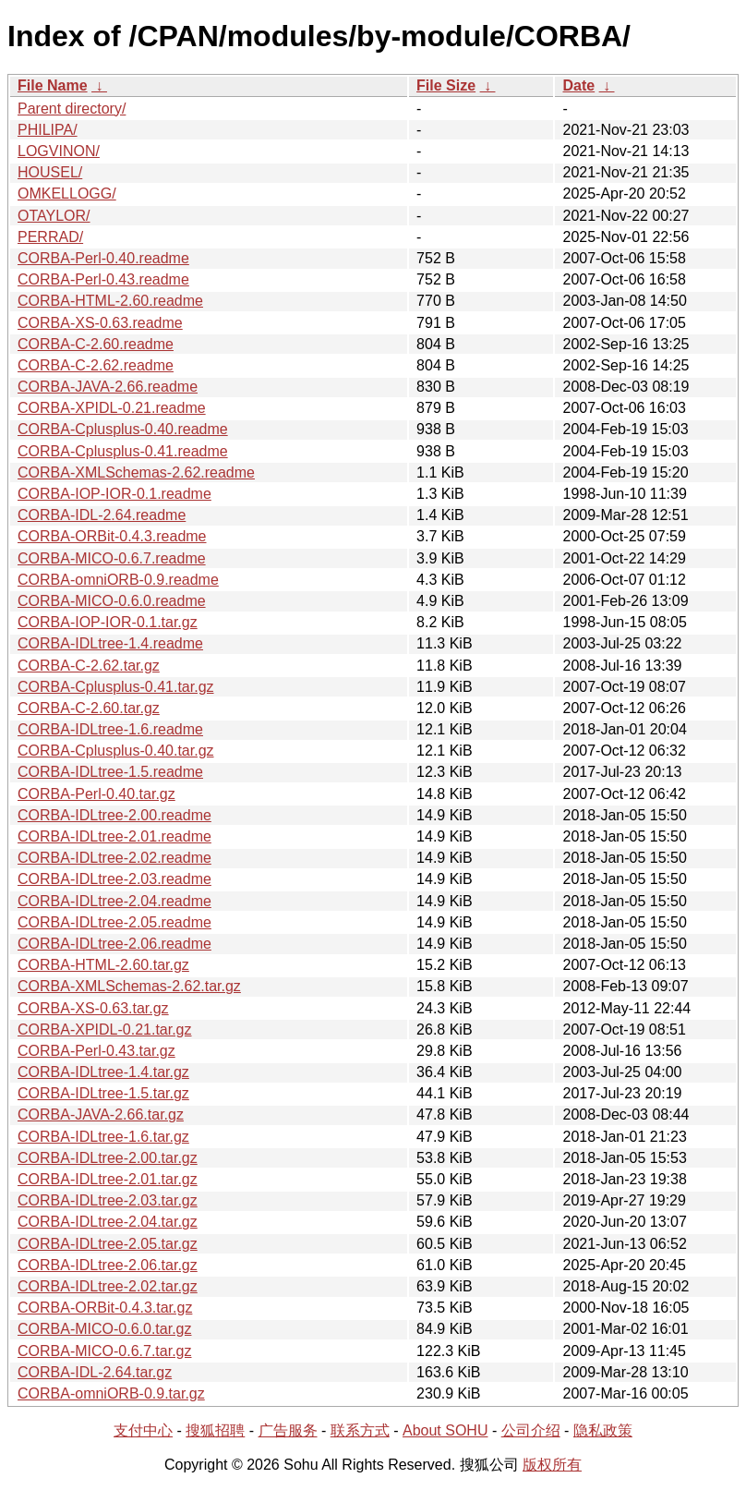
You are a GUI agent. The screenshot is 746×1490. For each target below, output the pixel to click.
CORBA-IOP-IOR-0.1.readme (114, 494)
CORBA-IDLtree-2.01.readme (114, 836)
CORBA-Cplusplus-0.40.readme (123, 429)
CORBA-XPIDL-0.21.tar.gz (105, 1029)
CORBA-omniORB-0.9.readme (118, 580)
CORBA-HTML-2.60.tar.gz (103, 965)
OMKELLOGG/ (67, 193)
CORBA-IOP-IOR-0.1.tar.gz (108, 622)
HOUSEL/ (50, 172)
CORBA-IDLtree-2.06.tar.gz (108, 1265)
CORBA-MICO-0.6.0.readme (112, 601)
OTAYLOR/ (54, 216)
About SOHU (445, 1430)
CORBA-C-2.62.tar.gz (89, 665)
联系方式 (360, 1430)
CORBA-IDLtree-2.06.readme (114, 943)
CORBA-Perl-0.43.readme (103, 279)
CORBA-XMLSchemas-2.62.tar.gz (129, 986)
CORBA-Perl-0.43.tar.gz (96, 1051)
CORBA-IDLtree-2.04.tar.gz (108, 1222)
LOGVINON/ (59, 151)
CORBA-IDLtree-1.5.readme (110, 772)
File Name (53, 85)
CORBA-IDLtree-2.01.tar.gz (108, 1179)
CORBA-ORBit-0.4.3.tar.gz (105, 1307)
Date (578, 85)
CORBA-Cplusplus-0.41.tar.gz (116, 687)
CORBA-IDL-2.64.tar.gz (95, 1372)
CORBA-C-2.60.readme (96, 344)
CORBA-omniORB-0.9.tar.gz (111, 1393)
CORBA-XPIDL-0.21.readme (112, 408)
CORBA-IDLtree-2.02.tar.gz (108, 1286)
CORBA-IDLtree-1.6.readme (110, 729)
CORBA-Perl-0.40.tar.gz (96, 794)
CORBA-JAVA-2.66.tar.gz (101, 1114)
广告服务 (288, 1430)
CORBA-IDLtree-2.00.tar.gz (108, 1158)
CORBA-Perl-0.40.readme (103, 258)
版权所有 (552, 1464)
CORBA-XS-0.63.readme (100, 323)
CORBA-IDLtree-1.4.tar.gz (103, 1072)
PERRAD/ (50, 237)
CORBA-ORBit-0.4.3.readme (112, 536)
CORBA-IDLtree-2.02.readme (114, 858)
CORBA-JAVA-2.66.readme (108, 386)
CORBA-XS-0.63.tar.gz (93, 1008)
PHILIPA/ (48, 130)
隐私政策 (602, 1430)
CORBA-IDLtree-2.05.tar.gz (108, 1244)
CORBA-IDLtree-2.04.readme (114, 901)
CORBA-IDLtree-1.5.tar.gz (103, 1093)
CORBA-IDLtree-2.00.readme (114, 815)
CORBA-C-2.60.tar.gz (89, 708)
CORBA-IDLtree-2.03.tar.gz (108, 1200)
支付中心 (143, 1430)
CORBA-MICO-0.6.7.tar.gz (105, 1351)
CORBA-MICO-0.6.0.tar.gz (105, 1329)
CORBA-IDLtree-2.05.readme (114, 922)
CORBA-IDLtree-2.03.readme (114, 879)
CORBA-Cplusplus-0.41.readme (123, 451)
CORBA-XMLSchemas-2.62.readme (136, 472)
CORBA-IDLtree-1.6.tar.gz (103, 1137)
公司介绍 (530, 1430)
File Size (445, 85)
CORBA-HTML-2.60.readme (110, 301)
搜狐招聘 (215, 1430)
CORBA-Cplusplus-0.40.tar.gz (116, 750)
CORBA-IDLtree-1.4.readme (110, 643)
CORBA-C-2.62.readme (96, 365)
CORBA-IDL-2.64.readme (102, 515)
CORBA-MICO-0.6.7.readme (112, 558)
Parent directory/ (72, 108)
